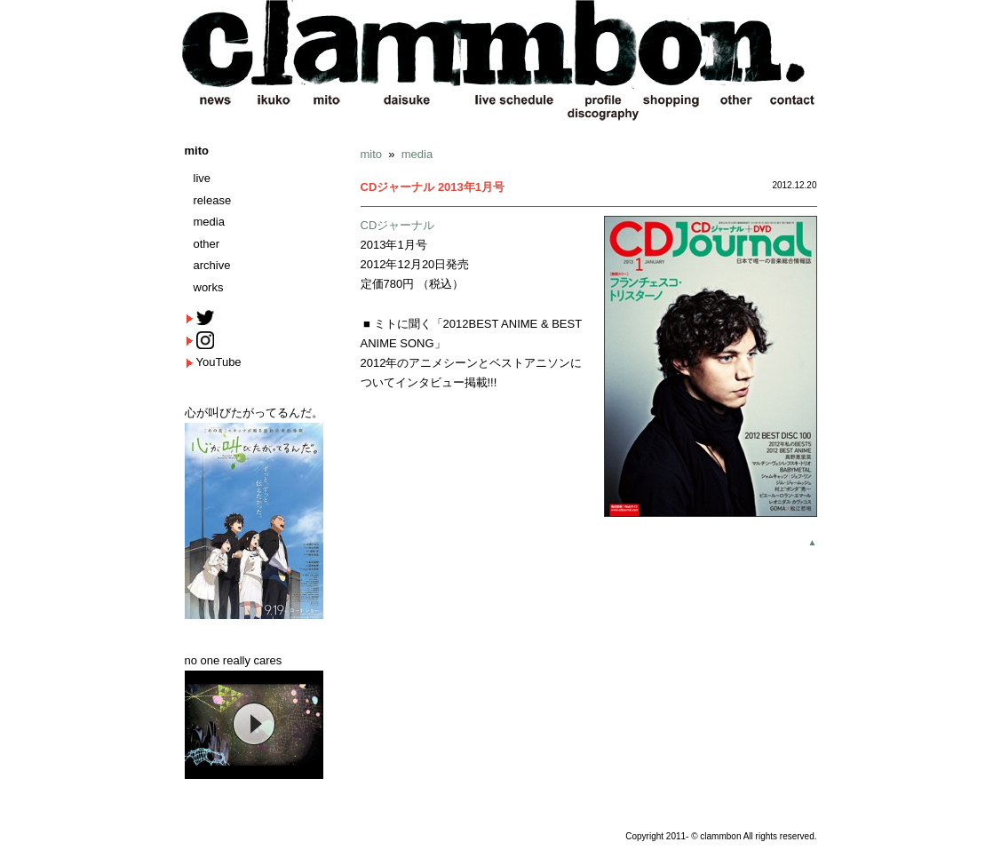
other (207, 243)
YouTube (219, 362)
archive (212, 265)
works (209, 287)
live (202, 178)
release (213, 200)
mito (197, 150)
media (209, 221)
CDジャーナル (398, 225)
